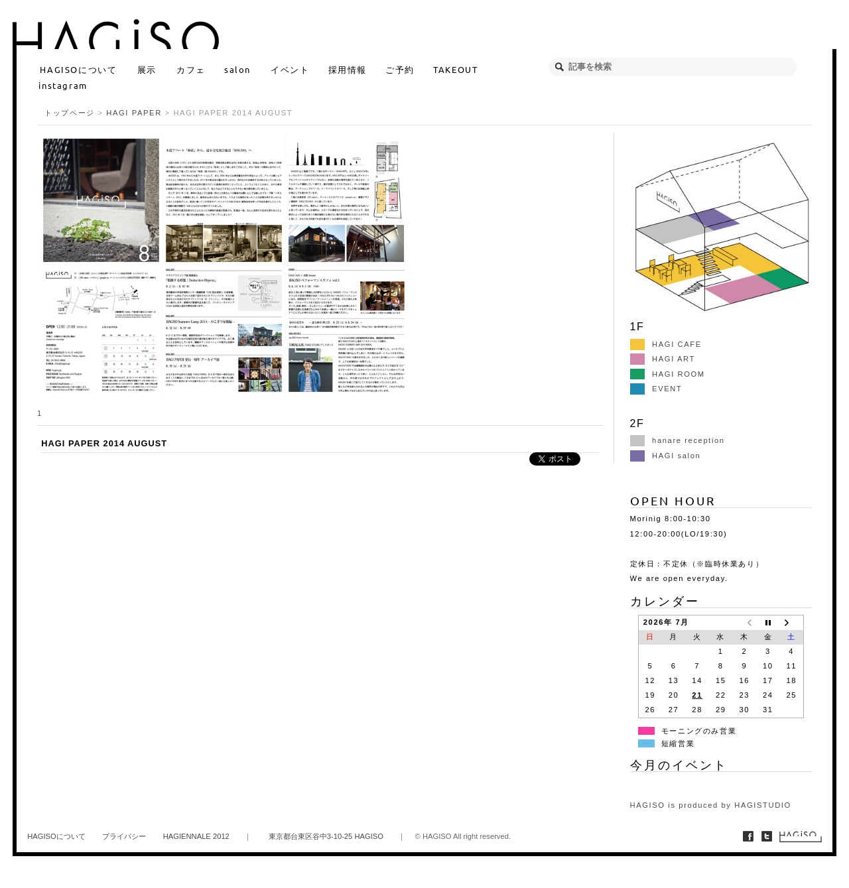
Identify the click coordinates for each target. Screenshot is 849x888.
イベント (290, 69)
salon (237, 69)
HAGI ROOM (667, 374)
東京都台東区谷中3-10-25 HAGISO (326, 836)
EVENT (656, 389)
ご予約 (400, 69)
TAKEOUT (455, 69)
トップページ (69, 113)
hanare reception (677, 440)
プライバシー (124, 836)
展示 (147, 69)
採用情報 (347, 69)
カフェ (191, 69)
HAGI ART (662, 359)
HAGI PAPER (134, 113)
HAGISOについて (78, 69)
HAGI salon (665, 456)
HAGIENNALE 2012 (196, 836)
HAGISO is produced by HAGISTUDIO (710, 805)
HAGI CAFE (666, 344)
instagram (62, 85)
